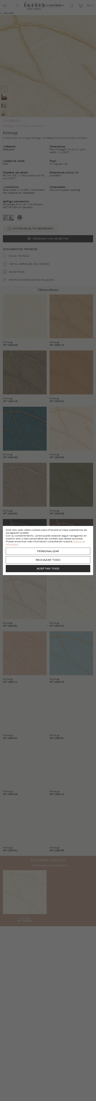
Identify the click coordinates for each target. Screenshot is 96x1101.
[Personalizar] (48, 551)
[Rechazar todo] (48, 560)
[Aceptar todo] (48, 568)
